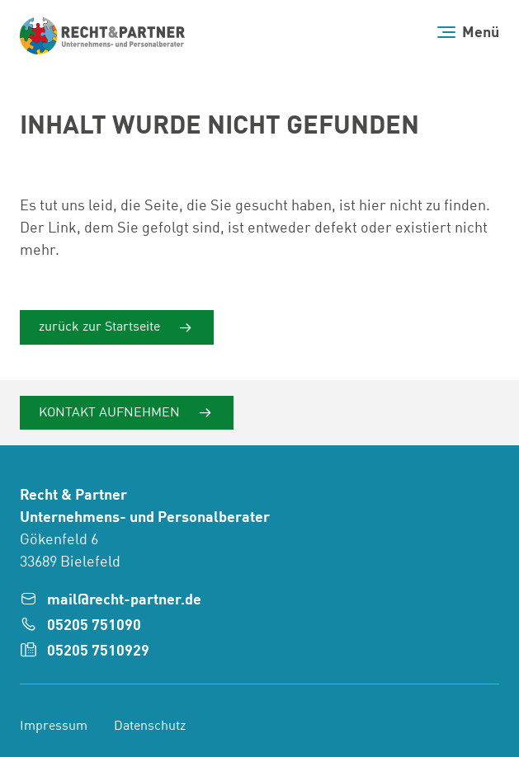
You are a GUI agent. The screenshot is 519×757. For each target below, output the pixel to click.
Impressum (53, 726)
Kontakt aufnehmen (111, 412)
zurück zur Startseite (101, 327)
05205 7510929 (98, 651)
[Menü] (468, 32)
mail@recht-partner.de (124, 600)
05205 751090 (94, 625)
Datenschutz (150, 726)
